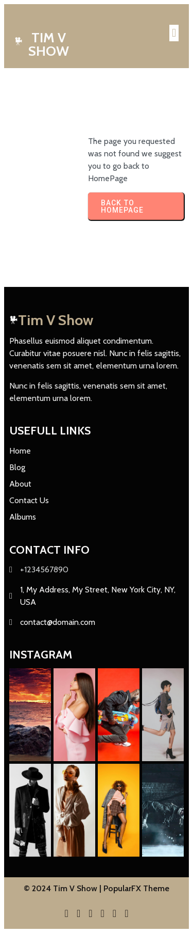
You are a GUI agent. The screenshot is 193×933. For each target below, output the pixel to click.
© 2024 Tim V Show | (63, 888)
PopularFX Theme (136, 888)
